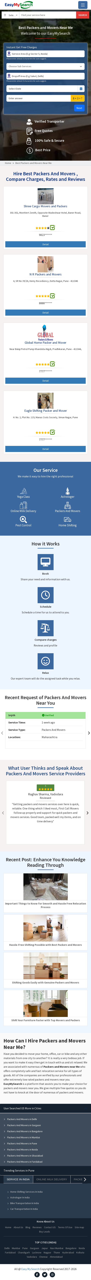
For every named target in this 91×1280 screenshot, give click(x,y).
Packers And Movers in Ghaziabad (23, 1155)
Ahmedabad (56, 1256)
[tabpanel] (45, 1135)
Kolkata (80, 1252)
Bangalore (71, 1248)
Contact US (50, 1227)
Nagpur (47, 1252)
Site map (79, 1227)
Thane (57, 1252)
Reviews (37, 1227)
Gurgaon (34, 1248)
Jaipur (44, 1248)
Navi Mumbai (56, 1248)
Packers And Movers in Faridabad (23, 1161)
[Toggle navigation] (82, 5)
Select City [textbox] (14, 15)
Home (8, 163)
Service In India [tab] (18, 1179)
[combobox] (10, 15)
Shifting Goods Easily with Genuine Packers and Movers (45, 982)
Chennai (43, 1256)
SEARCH (82, 15)
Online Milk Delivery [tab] (51, 1179)
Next (79, 108)
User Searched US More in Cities (22, 1108)
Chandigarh (24, 1252)
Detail (46, 244)
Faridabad (10, 1252)
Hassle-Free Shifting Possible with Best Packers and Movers (45, 945)
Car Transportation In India (22, 1208)
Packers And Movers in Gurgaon (22, 1125)
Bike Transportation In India (23, 1203)
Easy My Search (30, 1269)
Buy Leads (44, 1231)
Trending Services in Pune (19, 1170)
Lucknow (36, 1252)
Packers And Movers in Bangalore (23, 1131)
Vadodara (32, 1256)
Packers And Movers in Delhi (20, 1119)
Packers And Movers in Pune (20, 1143)
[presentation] (2, 733)
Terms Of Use (65, 1227)
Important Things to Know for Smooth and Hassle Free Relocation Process (45, 905)
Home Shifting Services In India (25, 1191)
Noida (82, 1248)
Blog (28, 1227)
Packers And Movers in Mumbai (22, 1137)
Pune (25, 1248)
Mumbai (16, 1248)
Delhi (7, 1248)
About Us (18, 1227)
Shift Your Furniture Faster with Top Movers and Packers (45, 1020)
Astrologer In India (18, 1197)
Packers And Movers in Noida (21, 1149)
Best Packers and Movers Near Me (33, 163)
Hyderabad (68, 1252)
